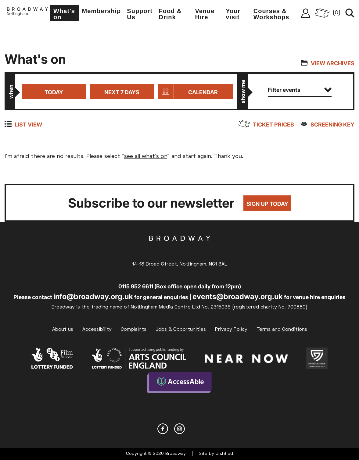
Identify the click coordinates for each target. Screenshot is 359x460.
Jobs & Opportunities (181, 329)
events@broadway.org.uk (237, 296)
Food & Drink (170, 14)
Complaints (133, 329)
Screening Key (332, 124)
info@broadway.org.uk (93, 296)
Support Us (140, 14)
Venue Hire (205, 14)
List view (28, 124)
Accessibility (97, 329)
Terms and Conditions (282, 329)
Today (54, 92)
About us (62, 329)
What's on (64, 14)
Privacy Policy (231, 329)
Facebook (162, 428)
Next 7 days (121, 92)
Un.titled (224, 454)
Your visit (233, 14)
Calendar (203, 92)
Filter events (300, 90)
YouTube (196, 428)
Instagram (179, 428)
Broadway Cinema (179, 248)
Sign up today (267, 204)
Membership (101, 11)
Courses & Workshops (271, 14)
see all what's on (145, 156)
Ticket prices (273, 124)
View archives (332, 63)
